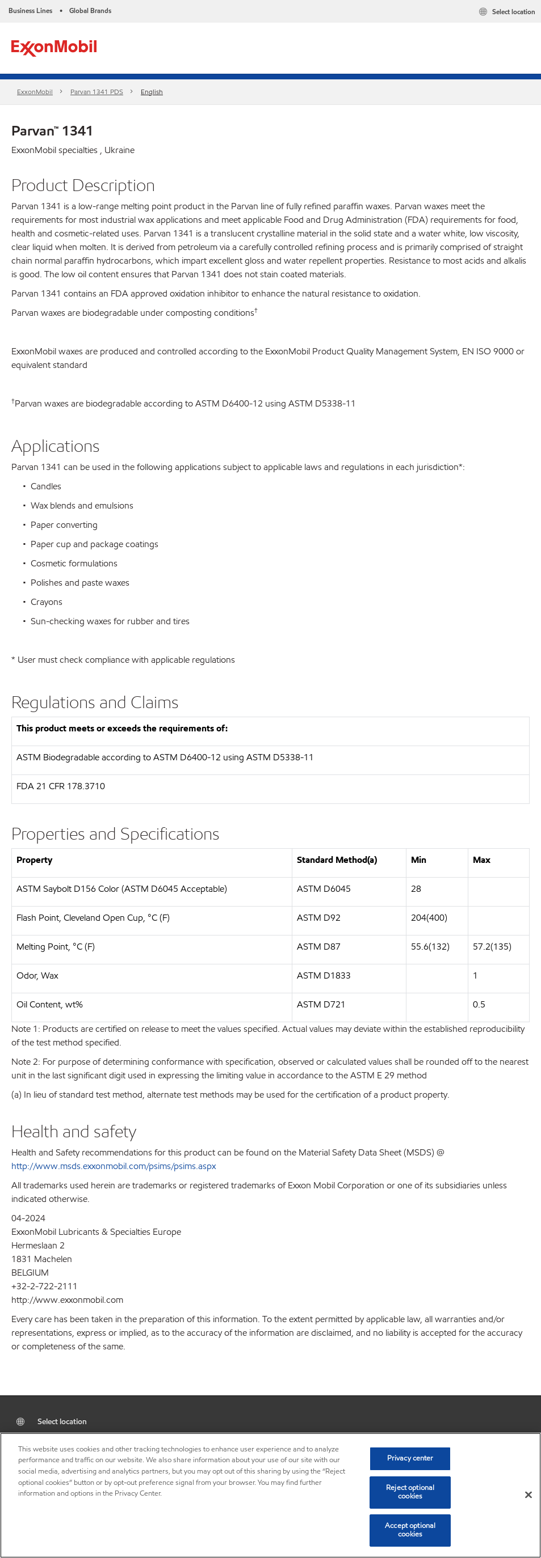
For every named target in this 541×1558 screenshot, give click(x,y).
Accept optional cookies (410, 1530)
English (152, 91)
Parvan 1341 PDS (96, 91)
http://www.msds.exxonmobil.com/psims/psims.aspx (113, 1166)
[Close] (528, 1495)
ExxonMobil (35, 91)
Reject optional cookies (410, 1492)
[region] (270, 1495)
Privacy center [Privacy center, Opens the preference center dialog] (410, 1458)
